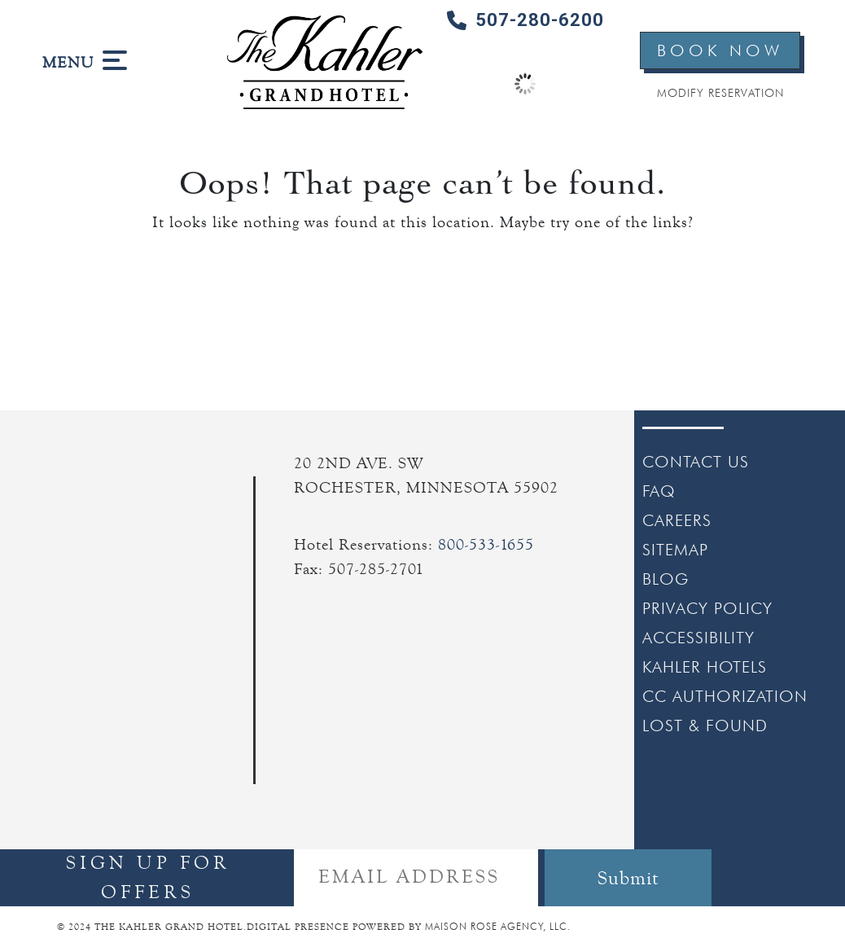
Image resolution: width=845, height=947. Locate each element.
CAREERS (676, 520)
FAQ (659, 491)
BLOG (665, 579)
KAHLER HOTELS (704, 667)
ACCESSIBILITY (698, 637)
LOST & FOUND (705, 725)
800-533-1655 (486, 544)
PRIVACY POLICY (707, 608)
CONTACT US (695, 461)
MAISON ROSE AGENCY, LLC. (498, 926)
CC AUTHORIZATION (725, 696)
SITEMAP (675, 549)
